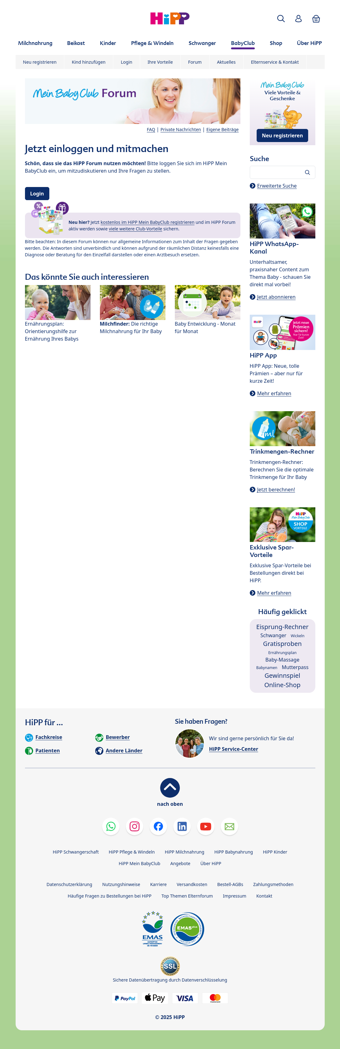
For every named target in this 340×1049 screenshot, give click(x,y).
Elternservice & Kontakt (275, 62)
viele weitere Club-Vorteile (135, 229)
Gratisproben (282, 643)
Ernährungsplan (282, 652)
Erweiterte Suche (277, 185)
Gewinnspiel (282, 675)
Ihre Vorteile (160, 62)
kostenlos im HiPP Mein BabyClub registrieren (148, 222)
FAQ (151, 129)
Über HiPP (210, 863)
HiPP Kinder (275, 852)
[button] (281, 18)
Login (126, 62)
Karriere (158, 884)
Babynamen (266, 667)
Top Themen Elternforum (187, 896)
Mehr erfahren (274, 393)
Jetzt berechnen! (276, 489)
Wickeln (297, 635)
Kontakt (264, 896)
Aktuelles (226, 62)
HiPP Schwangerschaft (76, 852)
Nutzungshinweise (121, 884)
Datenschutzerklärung (69, 884)
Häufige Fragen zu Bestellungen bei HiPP (109, 896)
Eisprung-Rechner (282, 627)
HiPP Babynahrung (233, 852)
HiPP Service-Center (233, 749)
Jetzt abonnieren (276, 296)
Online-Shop (282, 685)
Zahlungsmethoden (273, 884)
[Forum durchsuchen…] (282, 172)
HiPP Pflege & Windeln (132, 852)
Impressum (234, 896)
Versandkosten (192, 884)
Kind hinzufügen (89, 62)
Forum (195, 62)
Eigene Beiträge (222, 129)
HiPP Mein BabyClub (139, 863)
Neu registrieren (40, 62)
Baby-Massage (282, 659)
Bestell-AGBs (230, 884)
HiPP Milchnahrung (184, 852)
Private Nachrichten (180, 129)
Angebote (180, 863)
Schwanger (273, 635)
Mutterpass (295, 667)
